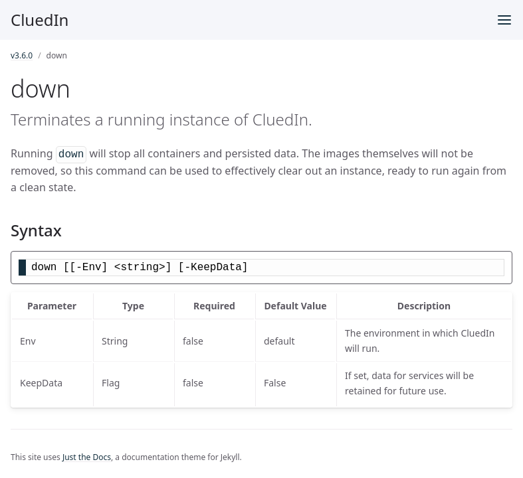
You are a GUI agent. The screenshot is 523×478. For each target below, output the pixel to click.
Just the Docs (86, 457)
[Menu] (504, 20)
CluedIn (39, 20)
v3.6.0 (22, 55)
